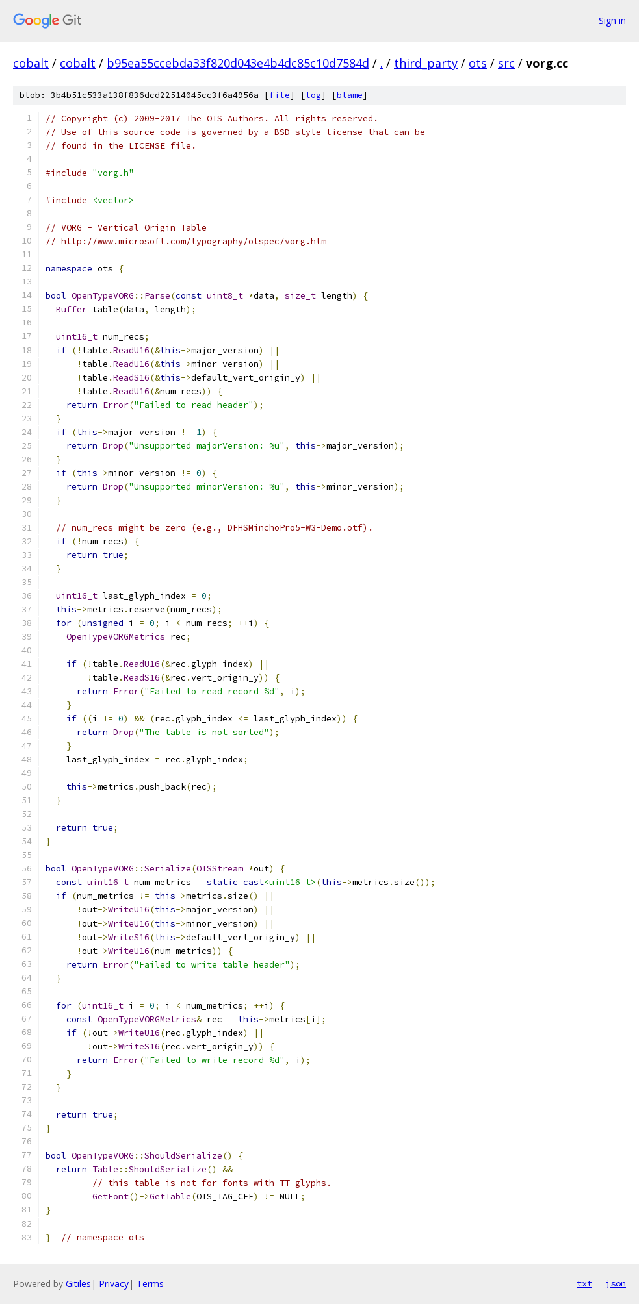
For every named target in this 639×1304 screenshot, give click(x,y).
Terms (150, 1283)
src (506, 63)
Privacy (114, 1283)
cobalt (31, 63)
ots (478, 63)
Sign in (612, 20)
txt (584, 1283)
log (313, 95)
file (279, 95)
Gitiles (78, 1283)
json (615, 1283)
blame (350, 95)
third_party (426, 63)
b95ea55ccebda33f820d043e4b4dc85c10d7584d (238, 63)
